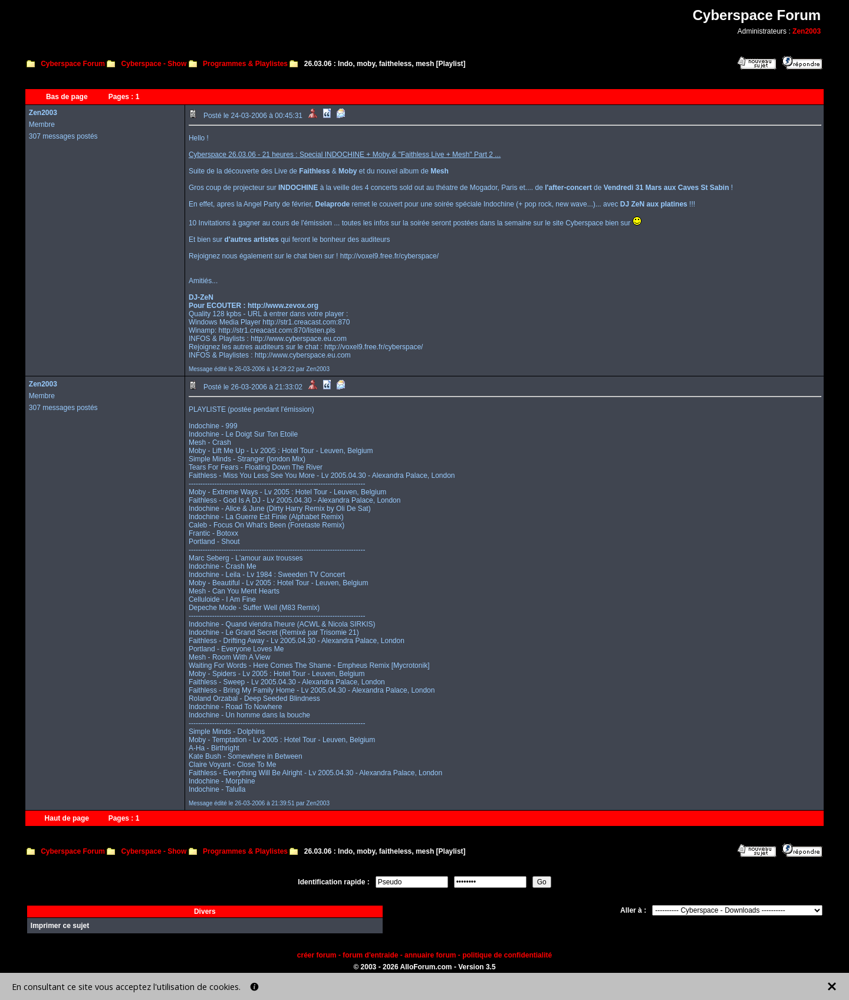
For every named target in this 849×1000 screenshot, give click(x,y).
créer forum (317, 955)
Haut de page (67, 818)
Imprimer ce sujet (60, 926)
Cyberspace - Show (154, 64)
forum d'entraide (370, 955)
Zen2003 (806, 31)
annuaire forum (430, 955)
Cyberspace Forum (73, 64)
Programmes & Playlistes (245, 64)
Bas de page (67, 97)
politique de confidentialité (507, 955)
